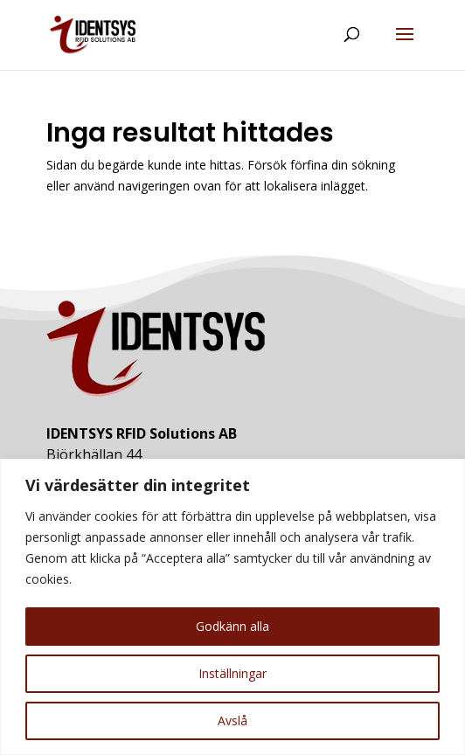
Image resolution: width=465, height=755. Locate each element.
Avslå (232, 720)
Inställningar (232, 673)
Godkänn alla (232, 626)
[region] (232, 607)
